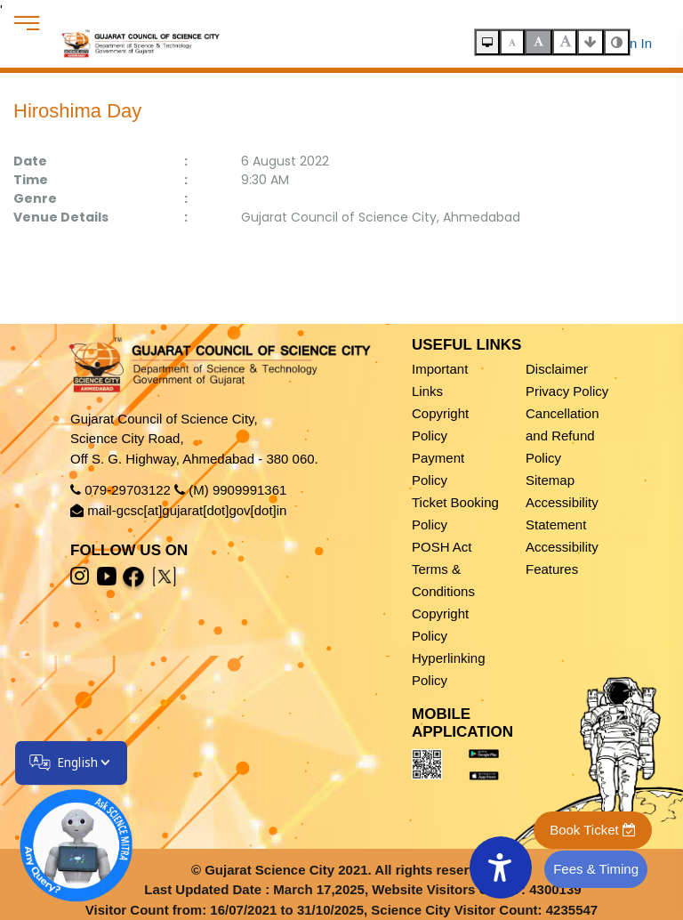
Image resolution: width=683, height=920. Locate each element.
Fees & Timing (596, 868)
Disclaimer (557, 368)
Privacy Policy (567, 391)
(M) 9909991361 (237, 489)
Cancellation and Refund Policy (562, 435)
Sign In (631, 43)
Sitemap (550, 480)
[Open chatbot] (65, 835)
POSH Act (442, 546)
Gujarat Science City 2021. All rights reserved (348, 869)
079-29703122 (127, 489)
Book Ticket (593, 829)
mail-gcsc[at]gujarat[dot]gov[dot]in (186, 510)
